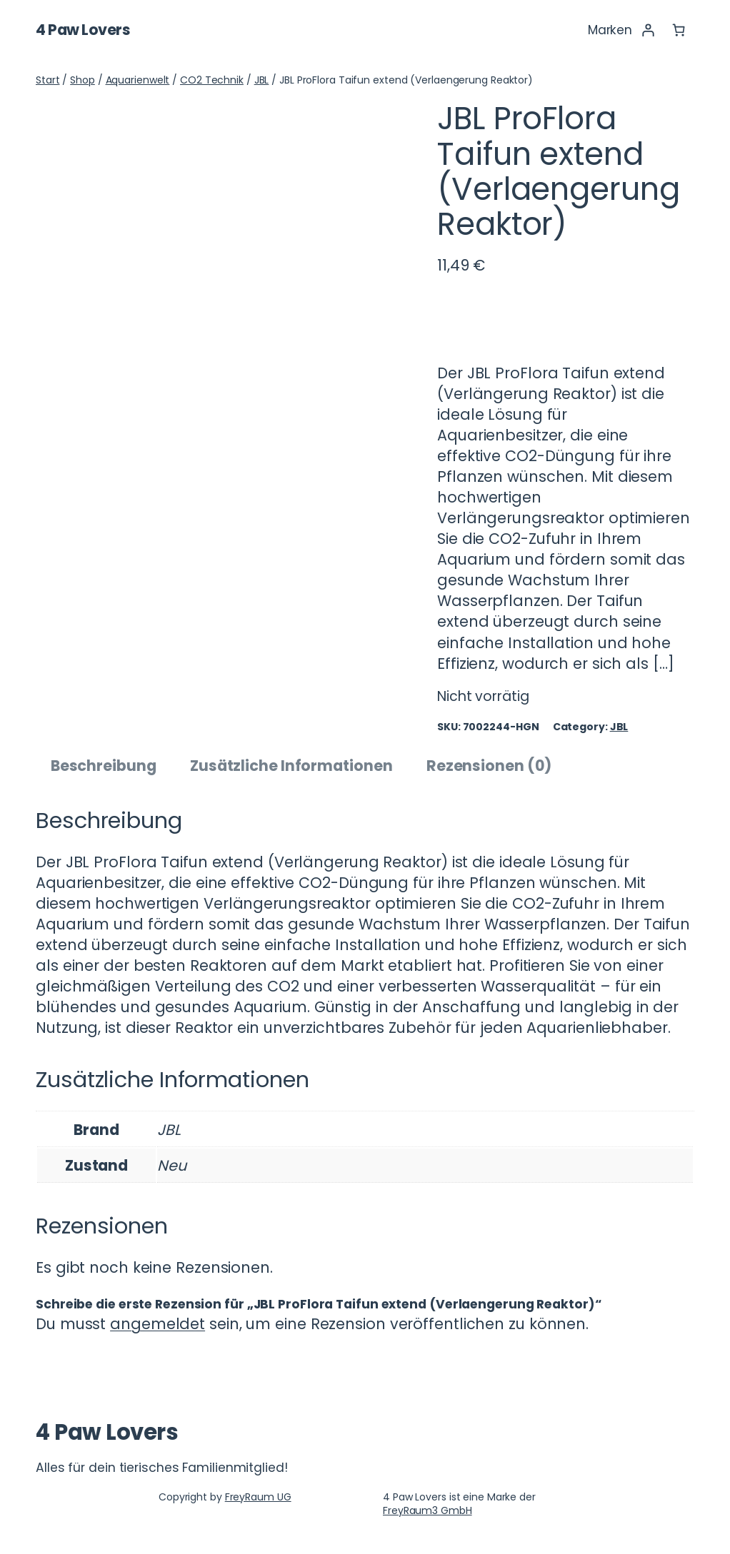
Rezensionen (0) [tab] (489, 765)
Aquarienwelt (138, 80)
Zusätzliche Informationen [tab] (291, 765)
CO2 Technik (212, 80)
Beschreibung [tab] (103, 765)
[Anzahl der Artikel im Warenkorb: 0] (679, 29)
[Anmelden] (647, 29)
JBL (261, 80)
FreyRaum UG (258, 1497)
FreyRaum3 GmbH (427, 1510)
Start (48, 80)
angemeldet (157, 1323)
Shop (82, 80)
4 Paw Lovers (83, 29)
